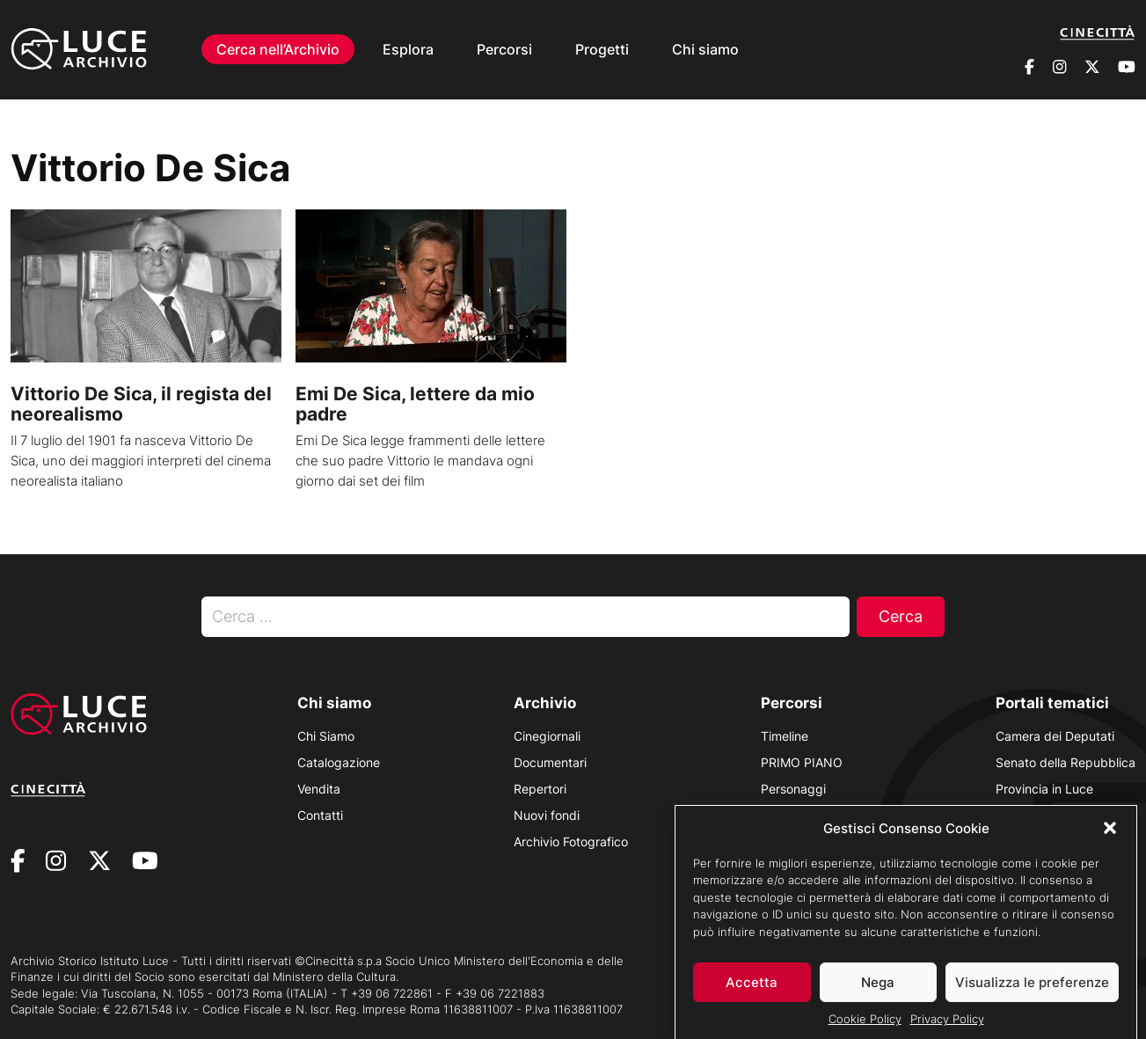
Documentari (550, 762)
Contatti (320, 815)
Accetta (751, 992)
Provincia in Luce (1044, 788)
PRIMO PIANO (802, 762)
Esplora (408, 49)
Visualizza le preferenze (1032, 992)
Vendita (318, 788)
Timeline (784, 735)
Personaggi (793, 788)
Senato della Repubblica (1065, 762)
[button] (1110, 838)
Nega (877, 992)
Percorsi (504, 49)
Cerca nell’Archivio (277, 49)
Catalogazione (338, 762)
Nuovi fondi (547, 815)
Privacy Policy (947, 1029)
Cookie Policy (864, 1029)
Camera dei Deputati (1055, 735)
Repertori (540, 788)
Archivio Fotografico (571, 841)
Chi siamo (705, 49)
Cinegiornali (547, 735)
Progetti (602, 49)
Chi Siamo (325, 735)
